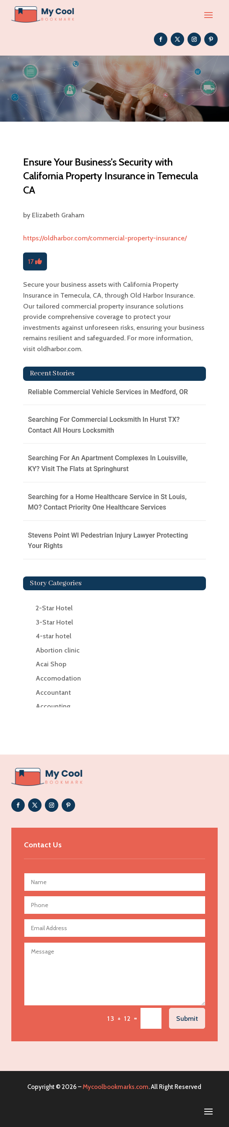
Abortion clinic (58, 650)
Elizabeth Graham (58, 215)
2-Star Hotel (54, 608)
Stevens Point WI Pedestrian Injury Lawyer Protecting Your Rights (108, 540)
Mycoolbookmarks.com (115, 1087)
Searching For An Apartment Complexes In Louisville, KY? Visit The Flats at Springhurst (108, 463)
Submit (187, 1018)
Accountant (53, 692)
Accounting (53, 706)
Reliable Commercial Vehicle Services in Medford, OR (108, 392)
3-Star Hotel (54, 622)
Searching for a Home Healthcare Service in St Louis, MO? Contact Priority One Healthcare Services (107, 502)
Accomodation (58, 678)
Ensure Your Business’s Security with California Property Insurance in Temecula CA (110, 176)
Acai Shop (51, 664)
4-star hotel (53, 636)
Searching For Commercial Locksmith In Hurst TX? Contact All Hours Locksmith (104, 425)
